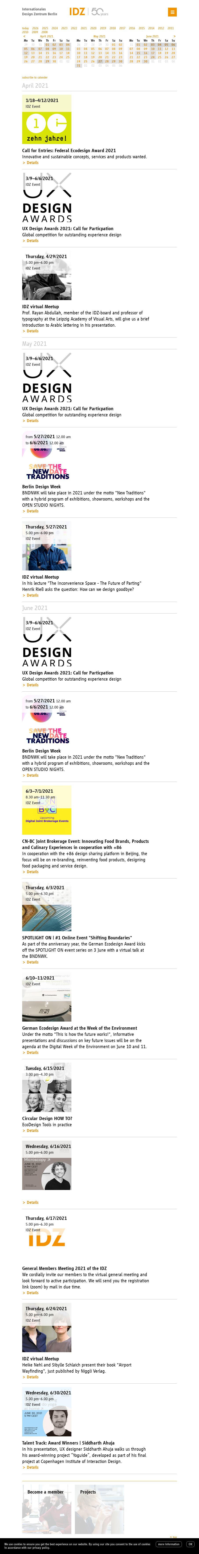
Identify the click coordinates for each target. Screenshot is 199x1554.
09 (54, 49)
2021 (84, 28)
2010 (25, 32)
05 (26, 49)
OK (190, 1544)
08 (47, 49)
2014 (151, 28)
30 (54, 61)
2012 (161, 28)
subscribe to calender (35, 77)
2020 (93, 28)
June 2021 (152, 36)
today (25, 28)
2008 (45, 32)
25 (68, 57)
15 (47, 53)
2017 (122, 28)
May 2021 (99, 36)
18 (68, 53)
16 (54, 53)
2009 (35, 32)
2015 (142, 28)
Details (32, 162)
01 (47, 44)
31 (78, 65)
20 (33, 57)
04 (68, 44)
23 (54, 57)
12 (26, 53)
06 (33, 49)
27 (33, 61)
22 (47, 57)
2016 (132, 28)
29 (47, 61)
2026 (35, 28)
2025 (45, 28)
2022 (74, 28)
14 (40, 53)
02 (54, 44)
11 (68, 49)
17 (61, 53)
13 (33, 53)
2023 (64, 28)
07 (40, 49)
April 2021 (46, 36)
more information (168, 1544)
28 (40, 61)
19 (26, 57)
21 (40, 57)
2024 (55, 28)
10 (61, 49)
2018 (113, 28)
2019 (103, 28)
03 (61, 44)
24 (61, 57)
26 (26, 61)
